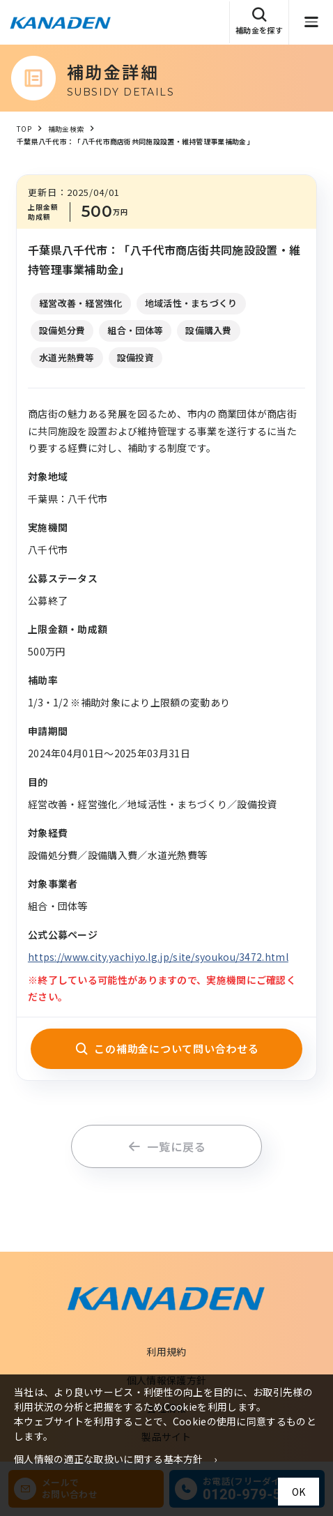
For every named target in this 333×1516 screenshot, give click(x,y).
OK (298, 1492)
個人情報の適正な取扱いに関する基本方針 (108, 1459)
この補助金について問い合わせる (167, 1048)
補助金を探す (259, 21)
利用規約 (166, 1351)
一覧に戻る (166, 1146)
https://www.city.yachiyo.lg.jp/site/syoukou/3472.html (158, 957)
